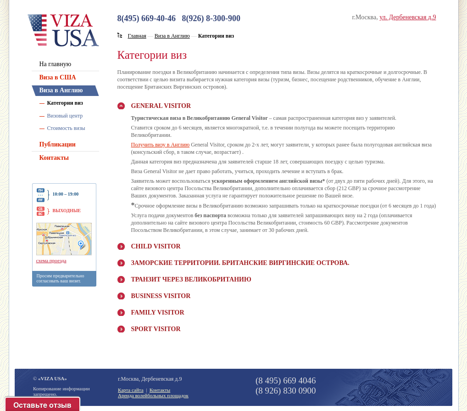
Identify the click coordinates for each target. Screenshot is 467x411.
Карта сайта (131, 390)
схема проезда (51, 260)
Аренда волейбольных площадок (153, 395)
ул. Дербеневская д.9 (407, 17)
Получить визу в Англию (160, 144)
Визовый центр (65, 116)
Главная (137, 36)
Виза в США (57, 77)
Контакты (54, 157)
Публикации (57, 144)
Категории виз (65, 103)
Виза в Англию (61, 90)
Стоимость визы (66, 128)
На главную (55, 64)
